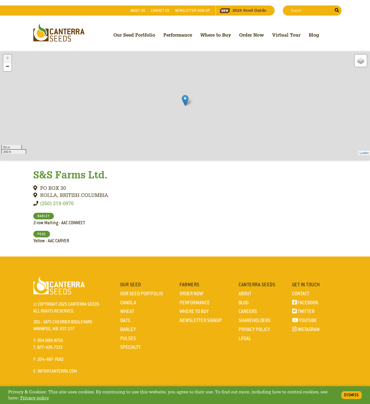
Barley (128, 329)
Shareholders (255, 320)
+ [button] (7, 59)
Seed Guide (243, 10)
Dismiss (351, 395)
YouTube (304, 320)
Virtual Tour (286, 35)
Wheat (127, 311)
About (137, 10)
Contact (160, 10)
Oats (125, 320)
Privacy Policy (254, 329)
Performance (177, 35)
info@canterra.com (57, 371)
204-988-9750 (50, 340)
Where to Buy (215, 35)
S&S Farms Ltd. (70, 175)
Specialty (130, 347)
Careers (248, 311)
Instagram (306, 329)
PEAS (41, 234)
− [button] (7, 67)
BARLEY (43, 216)
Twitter (303, 311)
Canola (128, 303)
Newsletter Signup (201, 320)
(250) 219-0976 (57, 203)
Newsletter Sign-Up (192, 10)
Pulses (128, 338)
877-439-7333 (50, 347)
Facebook (305, 303)
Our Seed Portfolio (134, 35)
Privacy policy (34, 397)
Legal (245, 338)
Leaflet (364, 153)
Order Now (251, 35)
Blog (314, 35)
